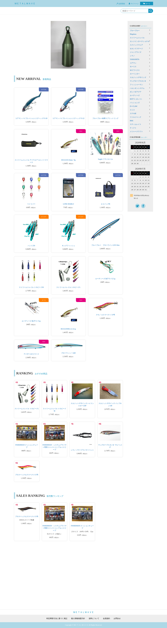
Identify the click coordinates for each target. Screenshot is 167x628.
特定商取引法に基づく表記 (55, 618)
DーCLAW (133, 106)
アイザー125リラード (31, 354)
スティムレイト (135, 124)
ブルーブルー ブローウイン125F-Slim (105, 245)
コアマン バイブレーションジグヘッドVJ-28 (31, 118)
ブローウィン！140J (68, 353)
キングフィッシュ (68, 246)
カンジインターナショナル (139, 41)
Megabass (133, 34)
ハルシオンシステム (137, 88)
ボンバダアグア (135, 92)
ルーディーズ (135, 95)
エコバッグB (105, 204)
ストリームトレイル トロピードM (31, 287)
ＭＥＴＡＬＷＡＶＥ (24, 3)
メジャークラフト (136, 131)
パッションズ (135, 103)
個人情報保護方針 (78, 618)
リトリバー (31, 204)
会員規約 (107, 618)
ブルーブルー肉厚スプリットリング (105, 118)
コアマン (133, 63)
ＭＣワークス (135, 70)
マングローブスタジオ (138, 81)
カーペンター (135, 74)
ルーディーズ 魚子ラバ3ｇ (31, 321)
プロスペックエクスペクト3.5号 (26, 475)
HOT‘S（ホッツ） (136, 99)
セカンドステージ (136, 48)
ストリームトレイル (137, 38)
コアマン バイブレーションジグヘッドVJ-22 (68, 118)
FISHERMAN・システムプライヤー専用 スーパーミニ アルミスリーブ (54, 447)
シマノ (132, 56)
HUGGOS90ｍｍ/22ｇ (68, 329)
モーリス (133, 66)
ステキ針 (133, 113)
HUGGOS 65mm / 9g (68, 160)
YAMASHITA (134, 59)
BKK (131, 121)
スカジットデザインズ (138, 77)
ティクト (133, 128)
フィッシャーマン (136, 85)
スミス (132, 110)
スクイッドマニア (136, 45)
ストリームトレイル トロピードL (68, 287)
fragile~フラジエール (105, 159)
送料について (94, 618)
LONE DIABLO (68, 204)
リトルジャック (135, 117)
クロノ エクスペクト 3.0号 (105, 315)
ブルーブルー (135, 30)
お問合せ (119, 618)
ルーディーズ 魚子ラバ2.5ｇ (105, 279)
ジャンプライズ (135, 52)
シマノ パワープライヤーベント (82, 450)
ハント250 (31, 246)
